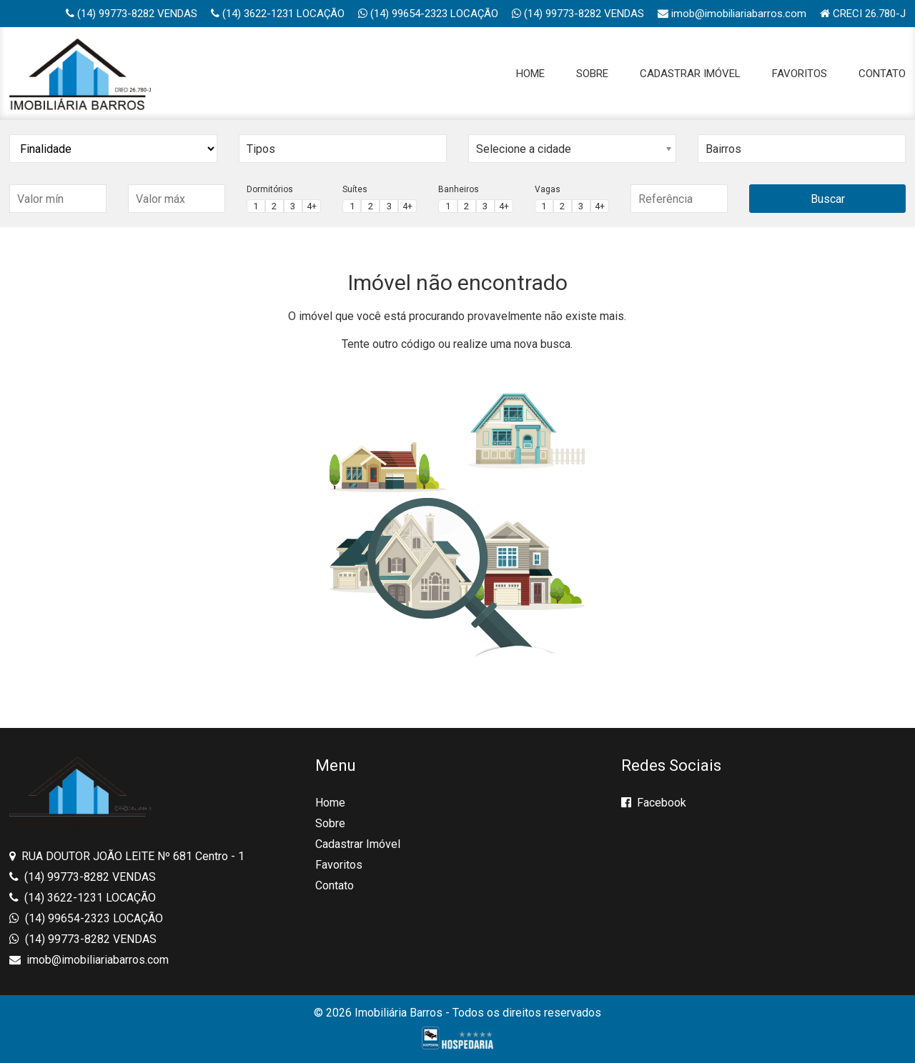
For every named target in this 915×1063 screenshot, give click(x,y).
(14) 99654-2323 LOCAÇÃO (428, 13)
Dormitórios (270, 189)
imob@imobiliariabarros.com (732, 13)
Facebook (653, 802)
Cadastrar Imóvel (690, 73)
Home (530, 73)
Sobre (592, 73)
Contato (882, 73)
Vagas (547, 189)
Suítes (354, 189)
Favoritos (799, 73)
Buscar (828, 199)
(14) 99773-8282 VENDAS (131, 13)
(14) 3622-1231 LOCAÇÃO (278, 13)
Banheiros (458, 189)
